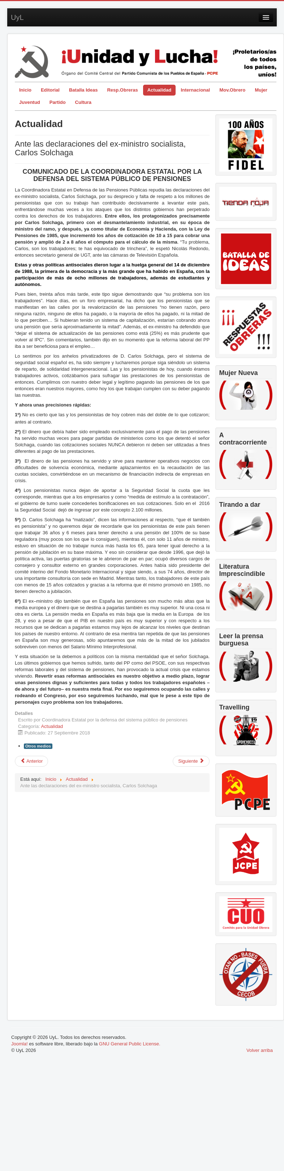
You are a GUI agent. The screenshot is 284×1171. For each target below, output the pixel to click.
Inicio (25, 90)
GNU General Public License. (129, 1043)
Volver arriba (259, 1050)
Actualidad (159, 90)
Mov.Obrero (232, 90)
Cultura (83, 102)
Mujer (261, 90)
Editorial (50, 90)
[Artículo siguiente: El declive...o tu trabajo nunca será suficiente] (191, 761)
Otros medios (38, 746)
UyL (17, 17)
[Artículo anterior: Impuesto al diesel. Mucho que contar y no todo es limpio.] (31, 761)
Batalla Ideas (83, 90)
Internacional (195, 90)
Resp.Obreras (122, 90)
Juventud (29, 102)
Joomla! (19, 1043)
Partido (58, 102)
